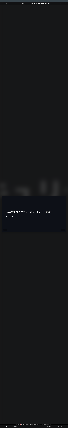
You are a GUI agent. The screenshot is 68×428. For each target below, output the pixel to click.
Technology (49, 426)
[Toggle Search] (61, 3)
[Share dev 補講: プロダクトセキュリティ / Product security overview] (57, 426)
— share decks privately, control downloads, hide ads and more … (34, 0)
